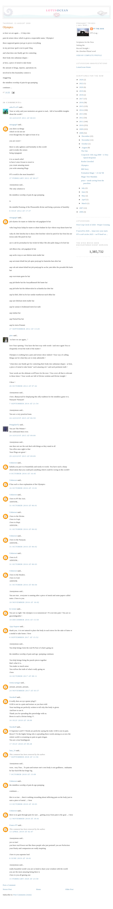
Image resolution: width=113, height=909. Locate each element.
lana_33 (12, 750)
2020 (81, 87)
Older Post (69, 889)
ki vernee (12, 609)
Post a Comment (9, 885)
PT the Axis (98, 29)
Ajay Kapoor (14, 626)
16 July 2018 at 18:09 (20, 720)
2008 (81, 133)
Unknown (13, 463)
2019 (81, 91)
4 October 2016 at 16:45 (22, 473)
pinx (11, 335)
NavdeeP (12, 697)
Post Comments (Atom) (22, 895)
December (86, 136)
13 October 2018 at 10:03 (23, 804)
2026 (81, 79)
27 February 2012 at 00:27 (23, 178)
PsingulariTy (14, 425)
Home (38, 889)
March (84, 203)
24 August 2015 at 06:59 (22, 418)
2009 (81, 129)
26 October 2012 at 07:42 (23, 386)
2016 (81, 102)
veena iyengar (14, 683)
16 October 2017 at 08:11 (23, 676)
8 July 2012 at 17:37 (20, 211)
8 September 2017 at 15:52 (24, 637)
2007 (81, 208)
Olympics (8, 27)
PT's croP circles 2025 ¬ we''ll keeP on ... (92, 234)
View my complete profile (89, 55)
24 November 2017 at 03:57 (24, 690)
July (83, 188)
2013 (81, 114)
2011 (81, 121)
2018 (81, 95)
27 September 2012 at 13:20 (24, 329)
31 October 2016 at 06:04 (23, 585)
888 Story (85, 169)
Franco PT (13, 825)
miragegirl (13, 124)
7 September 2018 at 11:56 (23, 757)
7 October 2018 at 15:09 (22, 774)
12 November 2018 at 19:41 (24, 818)
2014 (81, 110)
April (84, 199)
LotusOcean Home (83, 67)
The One (84, 151)
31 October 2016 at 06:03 (23, 564)
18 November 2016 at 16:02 (24, 602)
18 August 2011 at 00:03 (22, 118)
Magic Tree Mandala (89, 177)
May (84, 196)
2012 (81, 118)
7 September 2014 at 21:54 (24, 403)
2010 (81, 125)
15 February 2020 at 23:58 (23, 879)
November (86, 140)
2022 (81, 83)
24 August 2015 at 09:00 (22, 435)
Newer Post (7, 889)
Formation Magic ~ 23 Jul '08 (92, 173)
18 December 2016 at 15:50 (24, 620)
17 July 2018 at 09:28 (20, 744)
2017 (81, 99)
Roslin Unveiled (87, 161)
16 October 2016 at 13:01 (23, 488)
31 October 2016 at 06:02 (23, 529)
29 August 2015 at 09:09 (22, 456)
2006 (81, 212)
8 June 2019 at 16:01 (20, 858)
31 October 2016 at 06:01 (23, 505)
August (85, 147)
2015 (81, 106)
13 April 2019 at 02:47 (21, 832)
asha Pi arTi (14, 107)
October (85, 144)
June (84, 192)
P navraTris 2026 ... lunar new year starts (92, 231)
